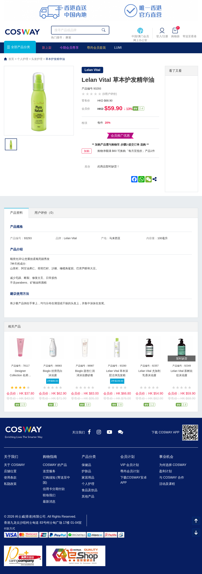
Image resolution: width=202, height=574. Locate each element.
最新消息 (49, 501)
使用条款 (10, 477)
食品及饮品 (89, 490)
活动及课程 (167, 483)
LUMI (118, 47)
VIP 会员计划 (129, 465)
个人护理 (22, 59)
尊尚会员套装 (96, 47)
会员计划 (127, 457)
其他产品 (88, 496)
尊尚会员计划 (129, 471)
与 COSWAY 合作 (171, 477)
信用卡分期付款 (54, 489)
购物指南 (50, 457)
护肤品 (86, 471)
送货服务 (49, 471)
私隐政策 (10, 483)
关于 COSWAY (14, 465)
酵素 (68, 37)
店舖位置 (10, 471)
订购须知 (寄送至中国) (56, 480)
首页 (11, 59)
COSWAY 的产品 (55, 465)
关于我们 (11, 457)
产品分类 (89, 457)
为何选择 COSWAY (172, 465)
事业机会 (166, 457)
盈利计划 (165, 471)
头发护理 (36, 59)
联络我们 (49, 495)
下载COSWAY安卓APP (133, 480)
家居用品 (88, 477)
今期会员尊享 (69, 47)
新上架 (46, 47)
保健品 (86, 465)
